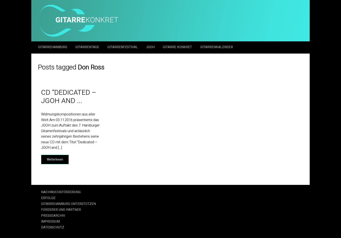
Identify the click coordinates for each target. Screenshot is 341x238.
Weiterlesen (55, 159)
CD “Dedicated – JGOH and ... (69, 96)
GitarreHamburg (53, 47)
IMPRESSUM (50, 221)
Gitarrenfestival (123, 47)
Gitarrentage (87, 47)
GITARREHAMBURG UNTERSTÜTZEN (68, 203)
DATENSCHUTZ (52, 227)
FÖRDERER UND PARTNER (61, 209)
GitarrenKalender (216, 47)
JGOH (150, 47)
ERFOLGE (48, 198)
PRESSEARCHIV (53, 215)
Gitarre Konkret (178, 47)
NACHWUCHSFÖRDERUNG (61, 192)
